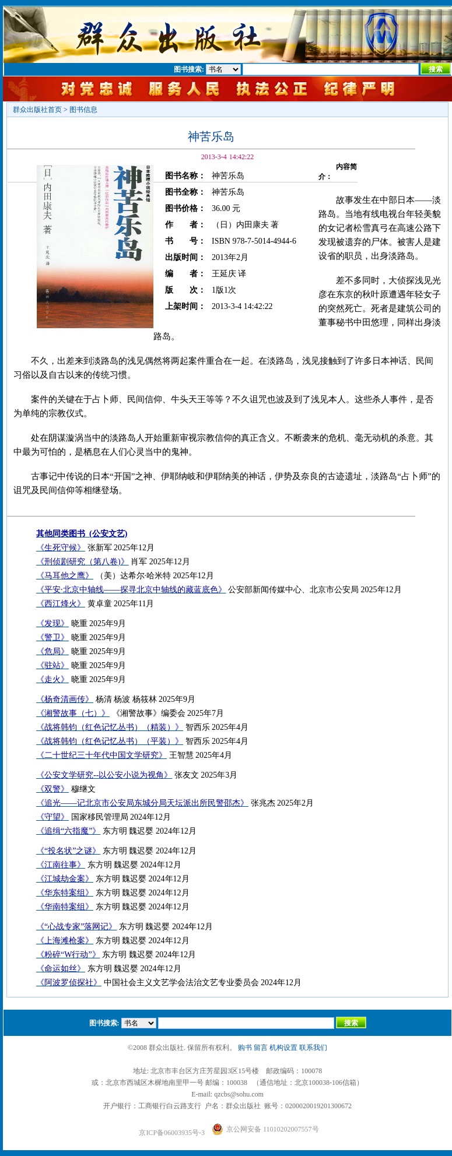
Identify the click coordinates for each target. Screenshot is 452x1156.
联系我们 (313, 1047)
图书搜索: (189, 69)
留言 (261, 1047)
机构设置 (283, 1047)
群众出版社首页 (37, 110)
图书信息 (83, 110)
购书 (245, 1047)
